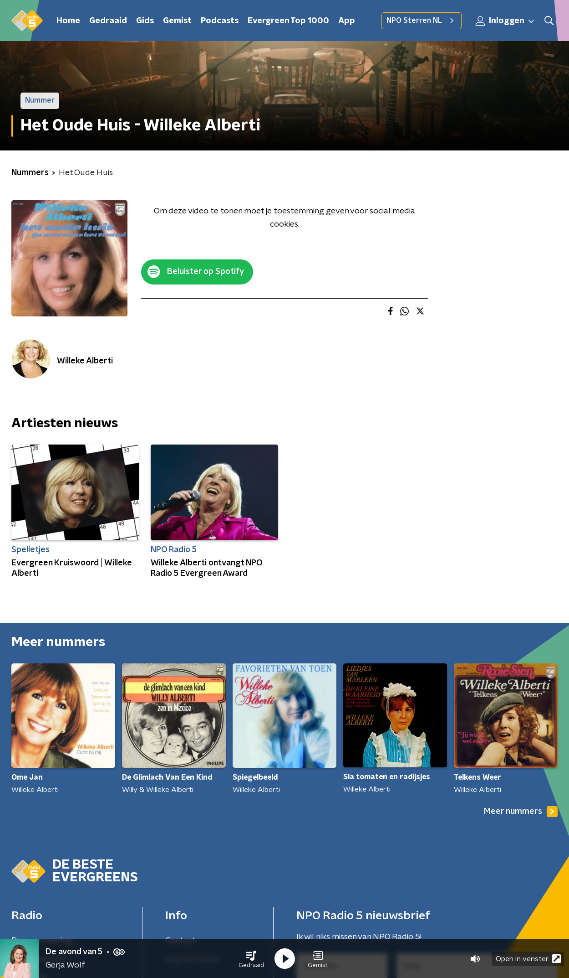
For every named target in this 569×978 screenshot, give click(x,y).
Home (68, 21)
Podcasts (220, 21)
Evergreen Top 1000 (288, 21)
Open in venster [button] (528, 958)
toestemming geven (311, 211)
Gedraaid (108, 21)
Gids (145, 21)
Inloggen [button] (505, 21)
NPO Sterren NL (421, 20)
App (346, 21)
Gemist (177, 21)
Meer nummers (521, 811)
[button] (251, 958)
